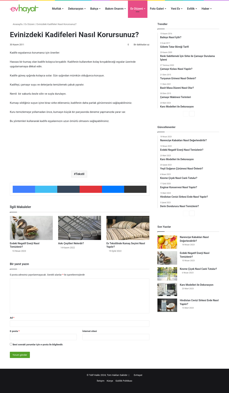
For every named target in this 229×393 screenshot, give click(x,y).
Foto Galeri (157, 8)
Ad (12, 317)
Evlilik (191, 8)
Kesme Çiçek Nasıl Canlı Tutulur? (198, 268)
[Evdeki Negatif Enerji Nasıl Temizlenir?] (31, 228)
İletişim (100, 380)
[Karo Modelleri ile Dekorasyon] (167, 289)
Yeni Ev (175, 8)
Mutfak (56, 8)
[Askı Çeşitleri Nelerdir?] (79, 228)
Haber (205, 8)
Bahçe (94, 8)
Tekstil (80, 174)
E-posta (15, 331)
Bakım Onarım (114, 8)
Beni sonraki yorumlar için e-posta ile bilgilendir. (38, 344)
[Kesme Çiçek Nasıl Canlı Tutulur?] (167, 274)
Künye (110, 380)
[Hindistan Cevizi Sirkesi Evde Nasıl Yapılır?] (167, 305)
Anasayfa (16, 24)
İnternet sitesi (89, 331)
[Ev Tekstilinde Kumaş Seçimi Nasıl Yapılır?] (127, 228)
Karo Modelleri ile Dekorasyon (196, 284)
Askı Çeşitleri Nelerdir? (71, 243)
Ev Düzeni (136, 8)
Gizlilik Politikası (123, 380)
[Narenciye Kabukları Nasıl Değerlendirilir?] (167, 242)
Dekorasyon (75, 8)
